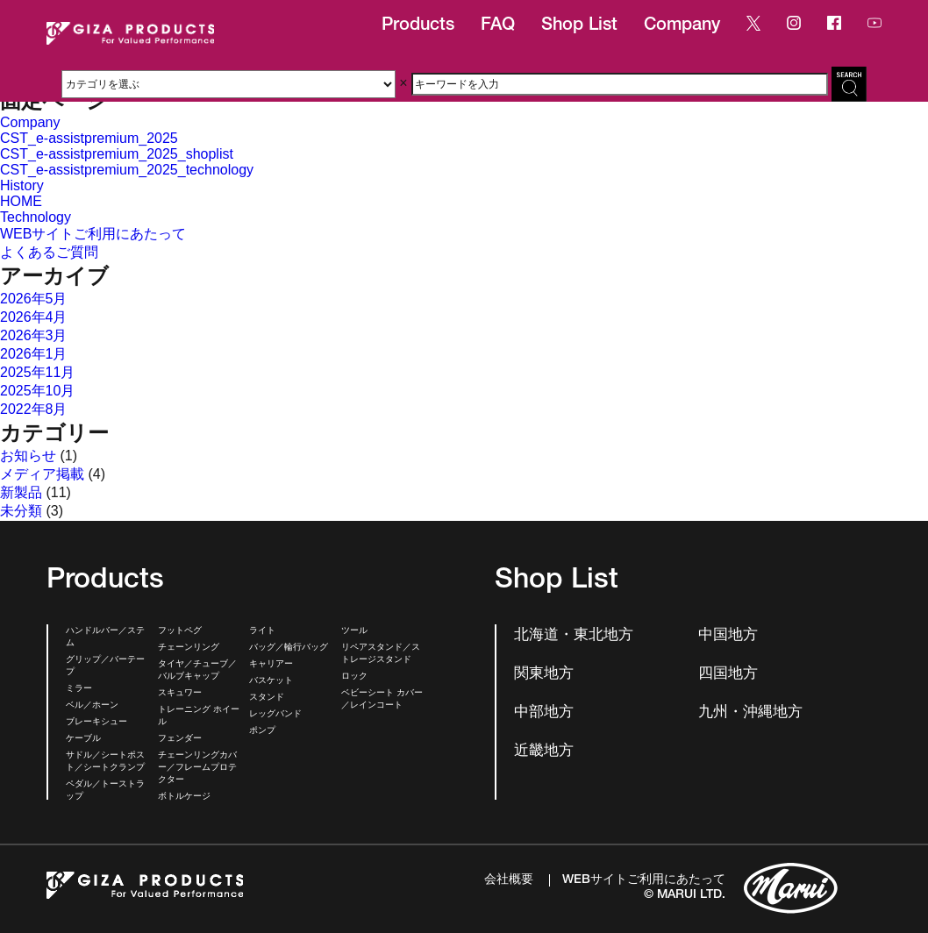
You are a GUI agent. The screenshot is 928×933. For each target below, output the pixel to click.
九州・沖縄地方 (750, 713)
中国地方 (728, 636)
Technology (35, 217)
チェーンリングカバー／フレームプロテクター (197, 768)
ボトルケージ (184, 797)
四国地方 (728, 674)
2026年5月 (34, 298)
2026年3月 (34, 335)
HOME (21, 201)
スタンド (266, 698)
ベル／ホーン (92, 706)
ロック (354, 677)
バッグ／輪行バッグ (288, 648)
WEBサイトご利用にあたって (93, 233)
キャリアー (271, 664)
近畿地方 (544, 751)
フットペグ (180, 631)
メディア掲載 (42, 473)
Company (682, 26)
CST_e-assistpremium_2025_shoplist (116, 153)
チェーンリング (188, 648)
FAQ (498, 26)
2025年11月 (37, 372)
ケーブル (83, 739)
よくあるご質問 (49, 252)
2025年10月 (37, 390)
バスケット (271, 681)
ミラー (79, 689)
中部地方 (544, 713)
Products (418, 26)
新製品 (21, 492)
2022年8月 (34, 409)
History (22, 185)
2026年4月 (34, 317)
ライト (262, 631)
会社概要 (508, 880)
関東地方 (544, 674)
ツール (354, 631)
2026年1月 (34, 353)
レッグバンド (275, 714)
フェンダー (180, 739)
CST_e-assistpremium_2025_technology (126, 169)
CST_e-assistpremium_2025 (89, 138)
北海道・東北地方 (573, 636)
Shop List (579, 26)
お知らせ (28, 455)
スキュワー (180, 693)
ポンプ (262, 731)
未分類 (21, 510)
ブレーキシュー (96, 722)
